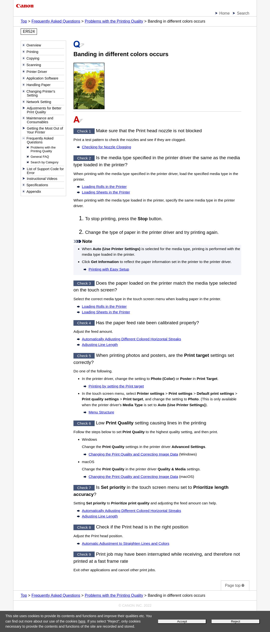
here (81, 621)
